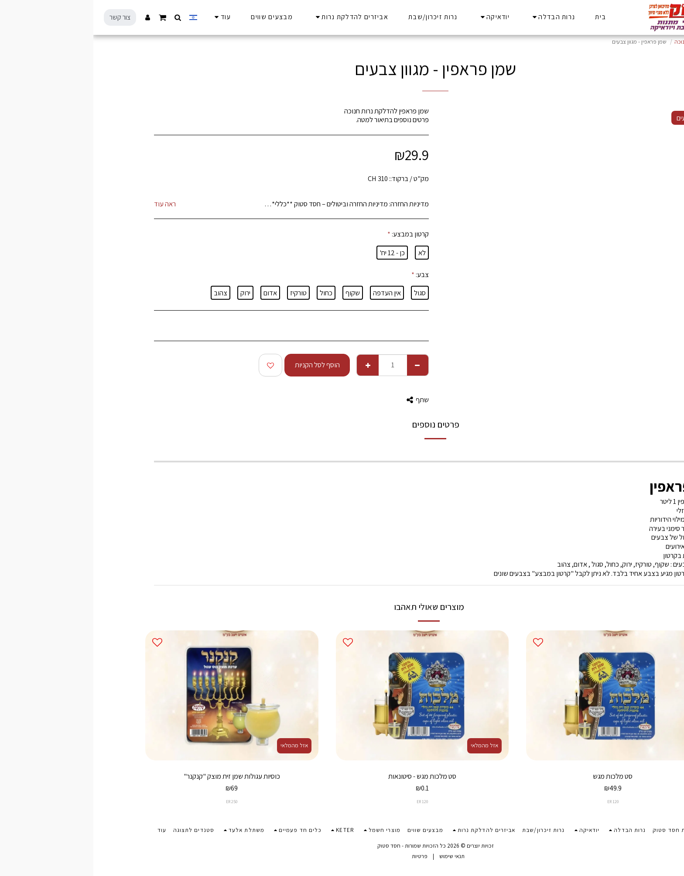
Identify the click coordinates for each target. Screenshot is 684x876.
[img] (519, 695)
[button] (85, 17)
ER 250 (138, 801)
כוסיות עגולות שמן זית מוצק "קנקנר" (138, 776)
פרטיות (326, 856)
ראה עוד (71, 204)
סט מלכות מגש (519, 776)
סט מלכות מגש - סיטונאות (329, 776)
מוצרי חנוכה (594, 41)
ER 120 (519, 801)
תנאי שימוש (358, 856)
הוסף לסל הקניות (224, 365)
